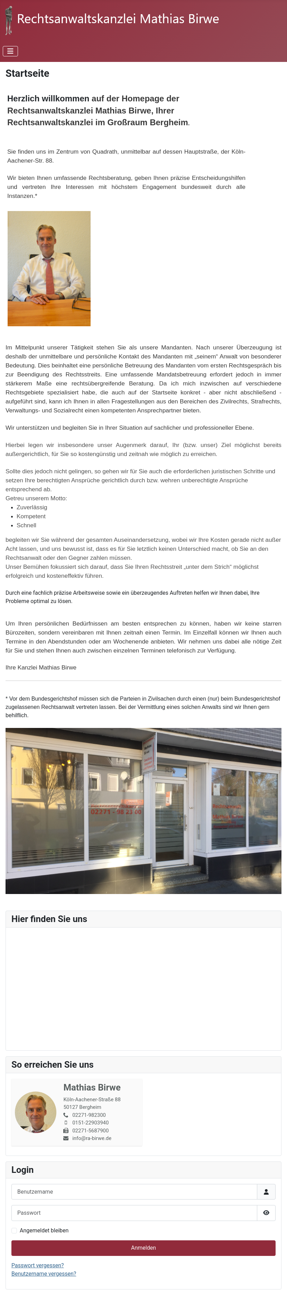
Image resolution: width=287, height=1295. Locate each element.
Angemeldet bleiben (44, 1230)
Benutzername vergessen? (43, 1273)
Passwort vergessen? (37, 1265)
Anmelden (143, 1247)
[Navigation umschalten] (10, 51)
